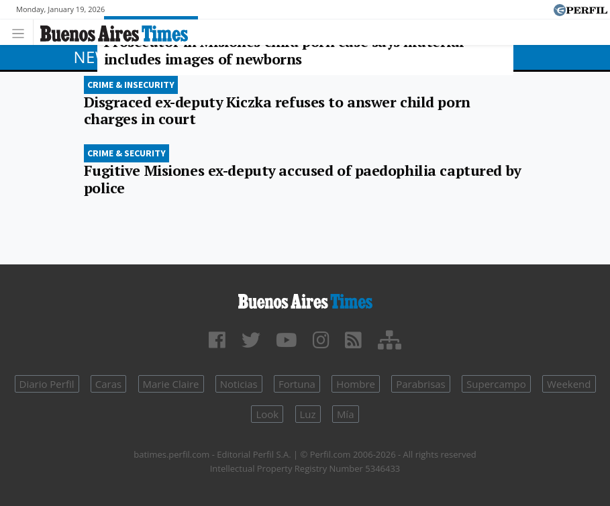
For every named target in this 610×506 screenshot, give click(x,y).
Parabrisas (421, 384)
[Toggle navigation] (22, 31)
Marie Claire (171, 384)
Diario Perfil (46, 384)
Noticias (239, 384)
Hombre (355, 384)
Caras (108, 384)
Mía (345, 414)
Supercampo (496, 384)
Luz (308, 414)
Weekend (569, 384)
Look (267, 414)
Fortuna (296, 384)
